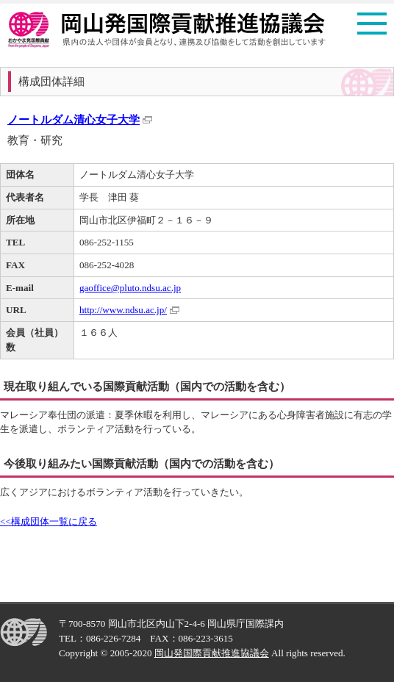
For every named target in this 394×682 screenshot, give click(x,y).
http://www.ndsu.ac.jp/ (123, 309)
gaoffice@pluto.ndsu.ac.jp (130, 287)
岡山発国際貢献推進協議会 (211, 652)
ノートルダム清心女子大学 (73, 119)
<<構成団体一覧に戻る (48, 521)
